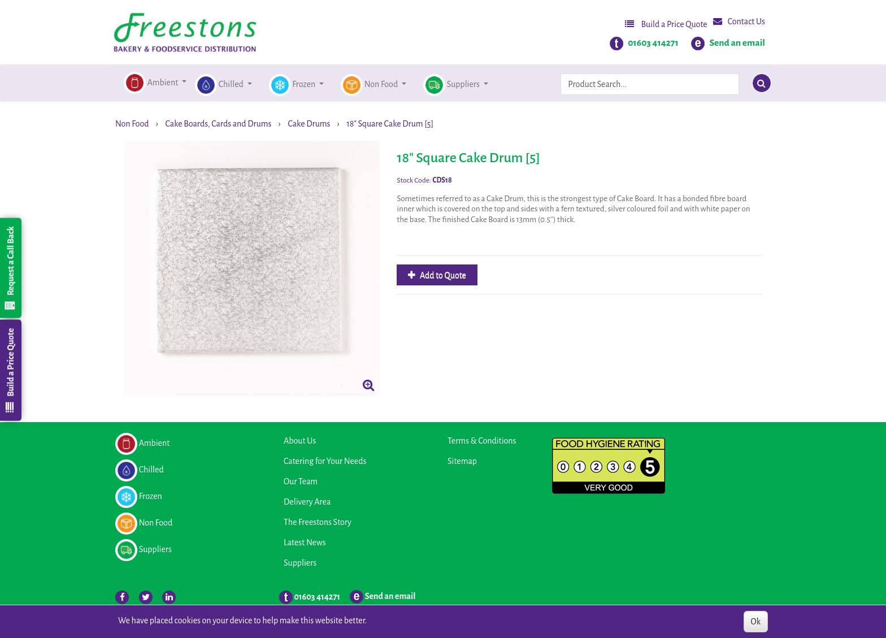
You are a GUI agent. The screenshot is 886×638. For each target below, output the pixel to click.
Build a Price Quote (666, 24)
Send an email (737, 43)
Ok (756, 621)
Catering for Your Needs (325, 461)
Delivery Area (307, 501)
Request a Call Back (10, 268)
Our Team (301, 481)
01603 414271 (653, 43)
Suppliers (300, 562)
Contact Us (739, 21)
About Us (300, 440)
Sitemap (462, 461)
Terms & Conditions (482, 440)
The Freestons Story (317, 522)
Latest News (305, 542)
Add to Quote (442, 275)
